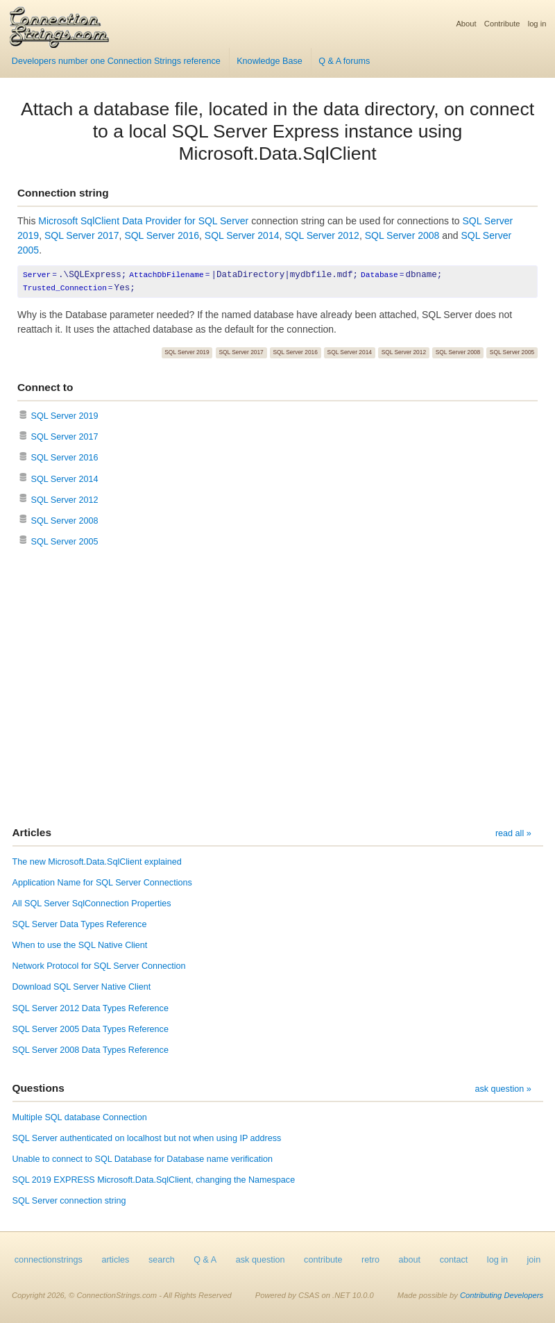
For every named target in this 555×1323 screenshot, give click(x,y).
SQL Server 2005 (512, 352)
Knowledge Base (269, 61)
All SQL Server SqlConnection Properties (91, 903)
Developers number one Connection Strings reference (116, 61)
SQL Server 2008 (402, 235)
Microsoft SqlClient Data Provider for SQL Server (143, 220)
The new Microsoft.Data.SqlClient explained (97, 862)
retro (370, 1260)
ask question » (503, 1089)
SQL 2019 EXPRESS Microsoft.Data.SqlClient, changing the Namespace (154, 1180)
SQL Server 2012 (321, 235)
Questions (38, 1088)
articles (115, 1260)
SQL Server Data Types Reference (79, 924)
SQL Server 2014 (242, 235)
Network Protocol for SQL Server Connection (99, 966)
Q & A (205, 1260)
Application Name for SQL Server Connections (102, 883)
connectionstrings (49, 1260)
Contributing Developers (501, 1295)
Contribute (502, 23)
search (161, 1260)
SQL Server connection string (69, 1201)
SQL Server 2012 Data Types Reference (90, 1008)
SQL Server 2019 (186, 352)
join (534, 1260)
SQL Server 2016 (161, 235)
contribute (323, 1260)
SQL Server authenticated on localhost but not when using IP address (147, 1138)
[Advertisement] (277, 688)
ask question (260, 1260)
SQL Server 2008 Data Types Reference (90, 1050)
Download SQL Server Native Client (81, 987)
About (466, 23)
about (410, 1260)
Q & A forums (344, 61)
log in (537, 23)
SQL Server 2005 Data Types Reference (90, 1029)
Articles (31, 832)
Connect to (45, 387)
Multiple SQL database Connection (79, 1117)
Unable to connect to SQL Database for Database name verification (142, 1159)
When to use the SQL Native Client (80, 945)
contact (454, 1260)
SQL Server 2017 (81, 235)
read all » (513, 833)
